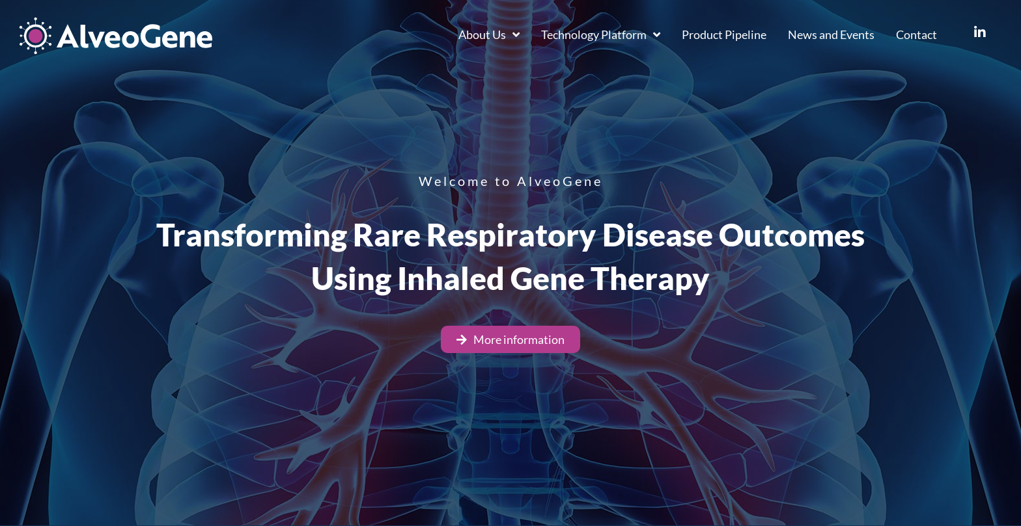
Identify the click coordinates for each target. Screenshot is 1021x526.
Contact (916, 34)
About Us (489, 34)
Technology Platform (600, 34)
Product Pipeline (724, 34)
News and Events (831, 34)
